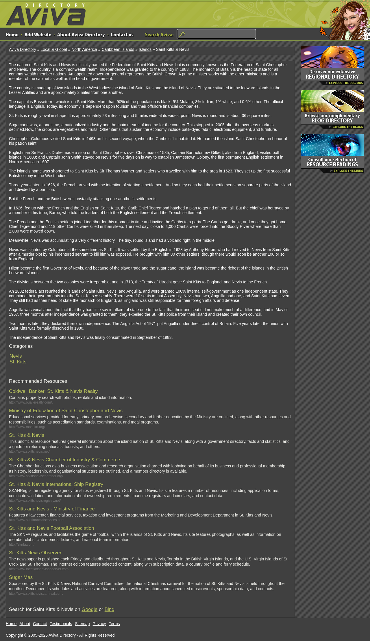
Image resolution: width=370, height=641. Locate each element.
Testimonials (61, 623)
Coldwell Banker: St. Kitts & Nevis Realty (53, 391)
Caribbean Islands (117, 49)
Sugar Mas (21, 577)
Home (11, 623)
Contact (40, 623)
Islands (145, 49)
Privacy (99, 623)
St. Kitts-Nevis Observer (35, 552)
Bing (109, 609)
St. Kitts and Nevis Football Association (51, 528)
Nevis (16, 356)
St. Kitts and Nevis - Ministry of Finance (52, 509)
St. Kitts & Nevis (26, 435)
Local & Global (53, 49)
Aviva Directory (43, 13)
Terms (114, 623)
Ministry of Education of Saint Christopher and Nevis (66, 410)
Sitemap (82, 623)
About (24, 623)
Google (89, 609)
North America (84, 49)
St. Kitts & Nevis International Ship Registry (56, 484)
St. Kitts (18, 362)
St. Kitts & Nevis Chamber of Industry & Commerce (64, 459)
